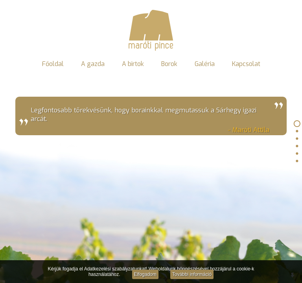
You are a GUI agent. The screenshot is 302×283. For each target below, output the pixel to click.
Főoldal (53, 64)
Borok (169, 64)
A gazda (93, 64)
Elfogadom (145, 274)
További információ (192, 274)
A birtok (133, 64)
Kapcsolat (246, 64)
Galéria (205, 64)
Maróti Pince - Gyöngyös (151, 30)
